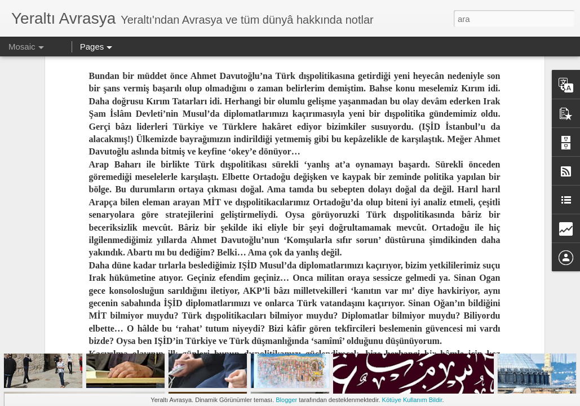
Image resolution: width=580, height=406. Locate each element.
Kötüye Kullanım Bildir (412, 399)
